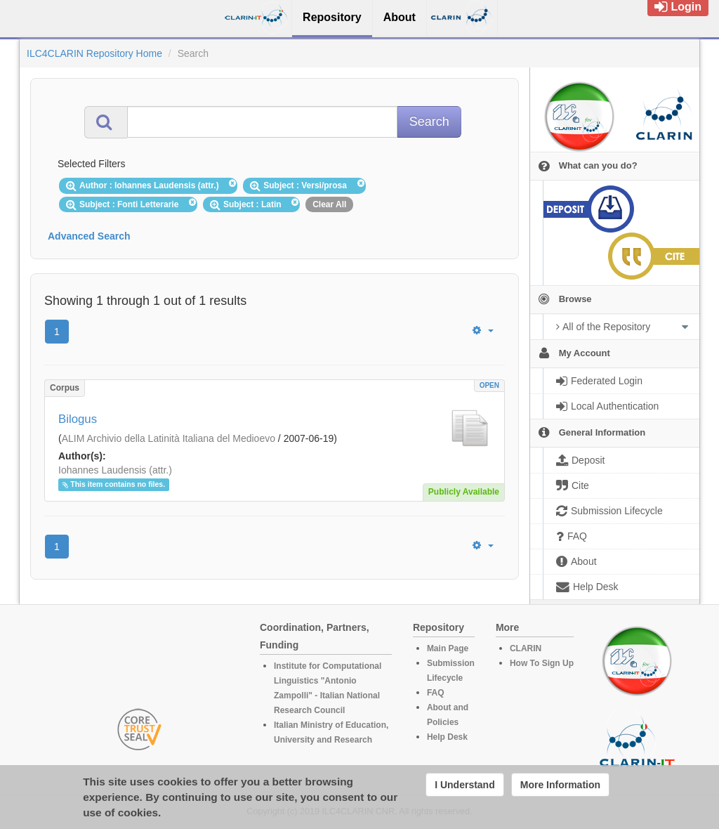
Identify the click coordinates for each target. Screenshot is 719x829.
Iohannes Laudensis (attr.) (115, 470)
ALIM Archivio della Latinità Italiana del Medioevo (168, 438)
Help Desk (447, 737)
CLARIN (525, 648)
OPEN (489, 385)
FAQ (435, 693)
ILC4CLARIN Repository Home (94, 53)
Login (677, 7)
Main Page (447, 648)
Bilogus (77, 419)
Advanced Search (89, 236)
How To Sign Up (542, 663)
